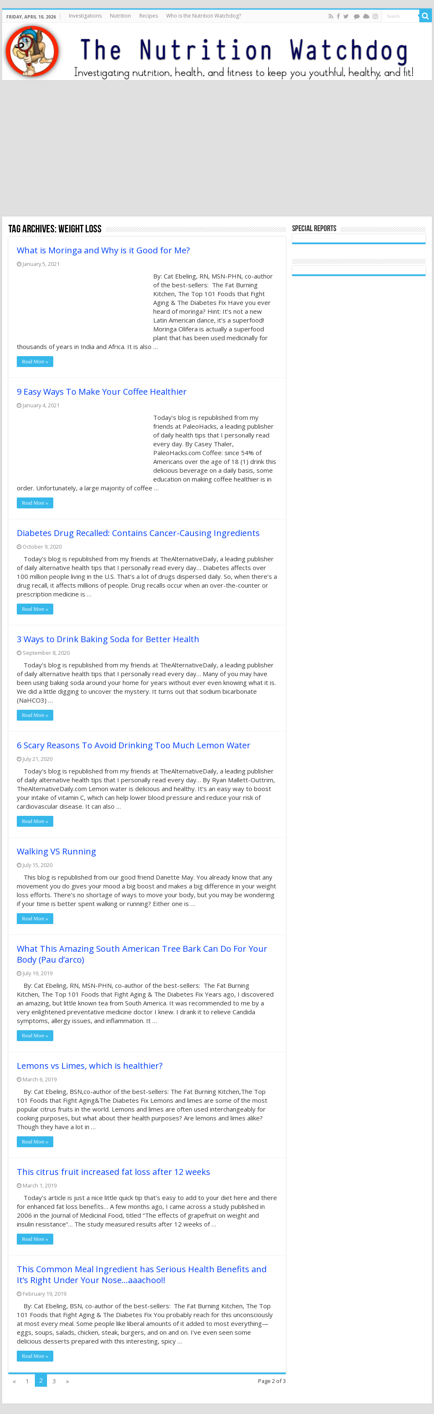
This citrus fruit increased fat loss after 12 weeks (113, 1171)
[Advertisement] (217, 149)
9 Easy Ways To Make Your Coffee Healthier (102, 391)
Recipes (148, 15)
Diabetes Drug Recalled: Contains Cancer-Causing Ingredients (138, 533)
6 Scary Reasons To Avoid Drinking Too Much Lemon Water (134, 745)
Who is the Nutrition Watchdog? (203, 15)
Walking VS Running (56, 851)
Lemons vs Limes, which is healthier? (89, 1065)
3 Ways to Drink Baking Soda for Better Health (108, 639)
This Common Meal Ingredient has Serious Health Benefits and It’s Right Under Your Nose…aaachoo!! (142, 1274)
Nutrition (120, 15)
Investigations (85, 15)
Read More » (35, 362)
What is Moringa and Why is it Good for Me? (103, 250)
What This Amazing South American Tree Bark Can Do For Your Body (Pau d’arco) (142, 954)
